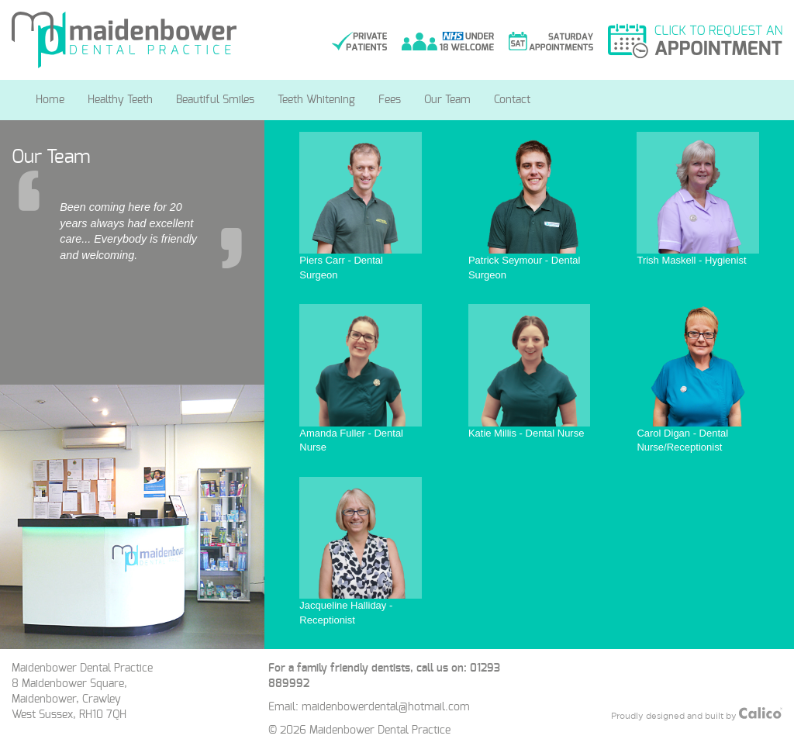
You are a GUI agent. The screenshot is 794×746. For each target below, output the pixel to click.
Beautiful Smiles (215, 100)
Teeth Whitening (316, 100)
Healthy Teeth (120, 100)
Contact (512, 100)
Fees (389, 100)
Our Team (447, 100)
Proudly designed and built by (696, 713)
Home (50, 100)
